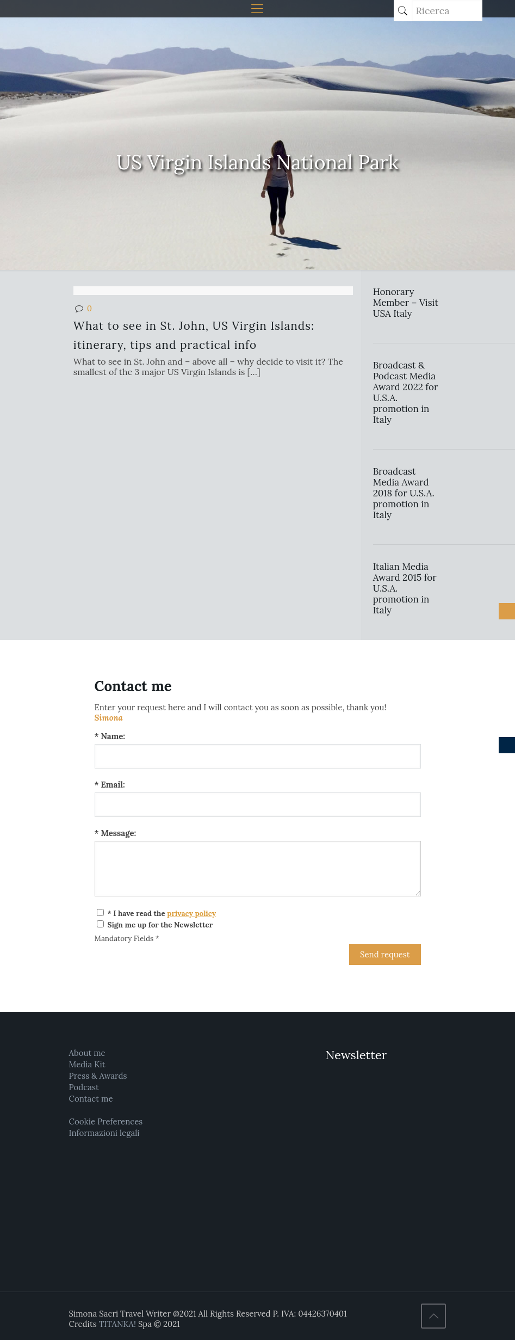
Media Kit (87, 1064)
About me (87, 1053)
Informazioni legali (104, 1133)
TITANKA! (117, 1324)
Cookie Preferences (106, 1121)
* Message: (115, 833)
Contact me (91, 1098)
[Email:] (258, 804)
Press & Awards (98, 1076)
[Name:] (258, 756)
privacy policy (191, 913)
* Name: (110, 736)
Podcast (84, 1087)
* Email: (110, 784)
